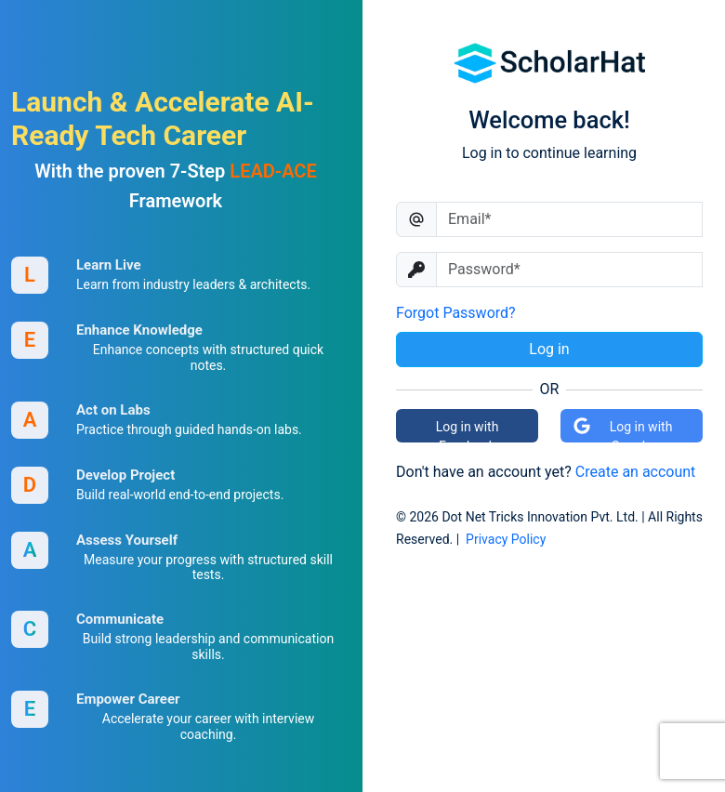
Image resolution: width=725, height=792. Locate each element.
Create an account (635, 472)
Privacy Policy (506, 539)
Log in (549, 349)
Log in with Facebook (467, 430)
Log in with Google (622, 429)
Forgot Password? (456, 313)
